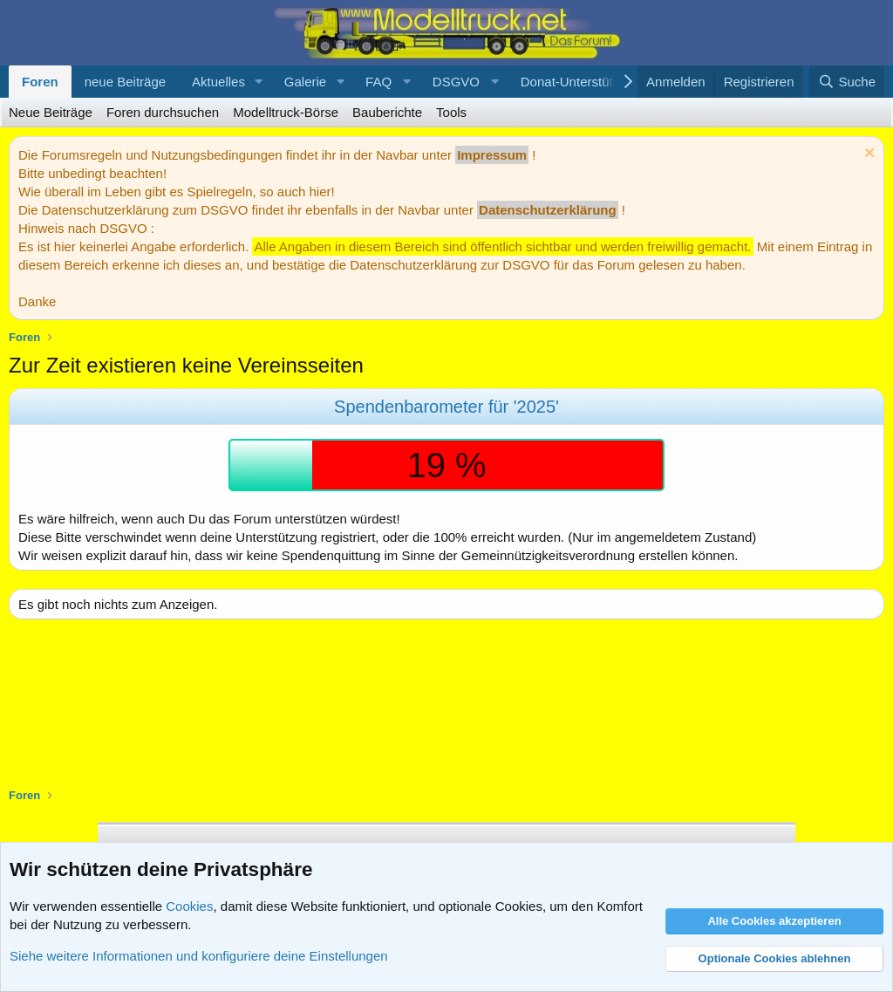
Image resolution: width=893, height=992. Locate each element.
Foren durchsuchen (162, 112)
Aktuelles (218, 81)
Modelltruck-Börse (285, 112)
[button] (259, 81)
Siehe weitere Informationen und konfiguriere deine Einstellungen (199, 955)
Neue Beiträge (50, 112)
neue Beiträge (125, 81)
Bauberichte (387, 112)
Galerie (305, 81)
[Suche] (846, 81)
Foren (40, 81)
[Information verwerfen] (867, 155)
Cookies (189, 906)
